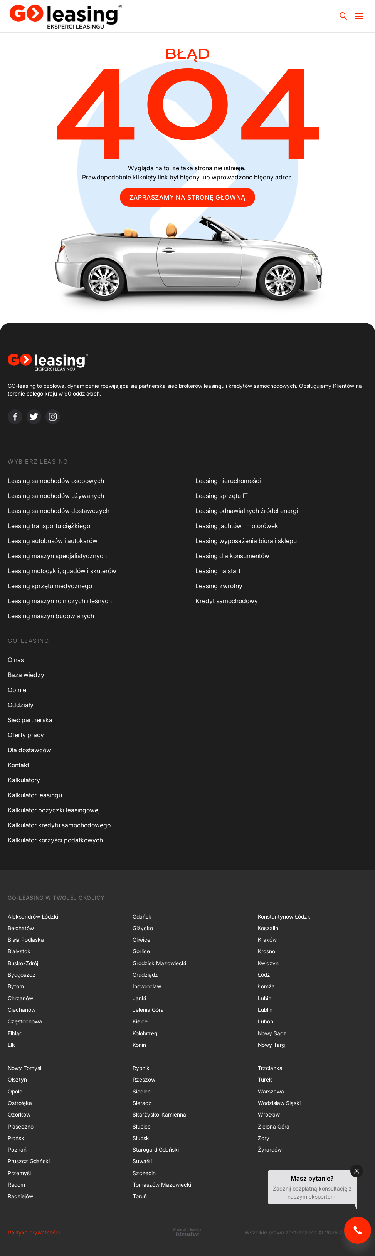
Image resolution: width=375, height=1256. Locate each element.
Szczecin (144, 1173)
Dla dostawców (29, 750)
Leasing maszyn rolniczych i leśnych (60, 601)
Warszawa (271, 1091)
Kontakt (18, 765)
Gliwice (141, 939)
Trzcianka (270, 1068)
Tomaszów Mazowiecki (162, 1184)
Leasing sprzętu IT (221, 496)
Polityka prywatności (34, 1232)
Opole (15, 1091)
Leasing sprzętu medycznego (50, 586)
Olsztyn (17, 1079)
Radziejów (20, 1196)
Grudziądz (145, 974)
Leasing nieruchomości (228, 481)
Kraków (267, 939)
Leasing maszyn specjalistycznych (57, 556)
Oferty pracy (26, 735)
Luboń (265, 1021)
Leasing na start (217, 571)
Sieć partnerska (30, 720)
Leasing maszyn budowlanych (51, 616)
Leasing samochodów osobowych (56, 481)
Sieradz (142, 1103)
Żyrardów (270, 1149)
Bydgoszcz (21, 974)
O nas (16, 660)
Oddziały (21, 705)
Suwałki (142, 1161)
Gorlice (141, 951)
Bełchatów (21, 928)
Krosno (266, 951)
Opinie (17, 690)
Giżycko (143, 928)
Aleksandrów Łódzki (33, 916)
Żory (263, 1138)
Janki (139, 998)
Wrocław (269, 1114)
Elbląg (15, 1033)
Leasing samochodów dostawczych (58, 511)
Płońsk (16, 1138)
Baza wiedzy (26, 675)
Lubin (264, 998)
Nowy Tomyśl (24, 1068)
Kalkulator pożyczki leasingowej (54, 810)
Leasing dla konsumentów (232, 556)
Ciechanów (21, 1009)
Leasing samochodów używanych (56, 496)
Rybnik (141, 1068)
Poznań (17, 1149)
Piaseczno (21, 1126)
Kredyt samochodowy (226, 601)
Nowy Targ (271, 1044)
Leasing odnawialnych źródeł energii (247, 511)
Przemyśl (19, 1173)
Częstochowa (25, 1021)
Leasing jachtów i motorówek (236, 526)
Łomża (266, 986)
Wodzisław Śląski (279, 1103)
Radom (16, 1184)
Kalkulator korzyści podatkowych (55, 840)
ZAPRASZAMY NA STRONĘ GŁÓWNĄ (187, 197)
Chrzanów (20, 998)
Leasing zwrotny (218, 586)
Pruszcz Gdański (29, 1161)
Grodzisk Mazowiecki (159, 963)
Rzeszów (144, 1079)
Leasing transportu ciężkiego (49, 526)
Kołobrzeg (145, 1033)
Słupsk (141, 1138)
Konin (139, 1044)
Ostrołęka (20, 1103)
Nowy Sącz (272, 1033)
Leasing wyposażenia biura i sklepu (246, 541)
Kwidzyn (268, 963)
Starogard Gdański (156, 1149)
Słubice (142, 1126)
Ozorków (19, 1114)
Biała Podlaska (26, 939)
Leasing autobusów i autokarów (53, 541)
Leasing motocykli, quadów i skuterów (62, 571)
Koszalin (268, 928)
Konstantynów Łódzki (284, 916)
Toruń (140, 1196)
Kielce (140, 1021)
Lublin (265, 1009)
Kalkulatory (24, 780)
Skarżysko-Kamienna (159, 1114)
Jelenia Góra (148, 1009)
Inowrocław (147, 986)
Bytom (16, 986)
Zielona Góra (273, 1126)
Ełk (11, 1044)
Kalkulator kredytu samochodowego (59, 825)
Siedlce (142, 1091)
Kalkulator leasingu (35, 795)
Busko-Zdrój (23, 963)
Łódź (264, 974)
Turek (265, 1079)
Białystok (19, 951)
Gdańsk (142, 916)
